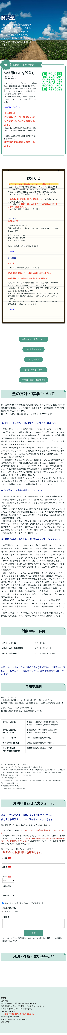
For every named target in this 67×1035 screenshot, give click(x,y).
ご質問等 (5, 917)
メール (6, 911)
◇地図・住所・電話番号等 (33, 380)
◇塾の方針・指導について (33, 339)
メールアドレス (8, 895)
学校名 (4, 867)
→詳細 (11, 251)
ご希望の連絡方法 (9, 908)
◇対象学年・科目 (33, 349)
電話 (15, 911)
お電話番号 (6, 886)
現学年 (4, 876)
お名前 (4, 858)
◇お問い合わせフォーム (33, 370)
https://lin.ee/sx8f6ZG (12, 107)
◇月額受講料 (33, 359)
